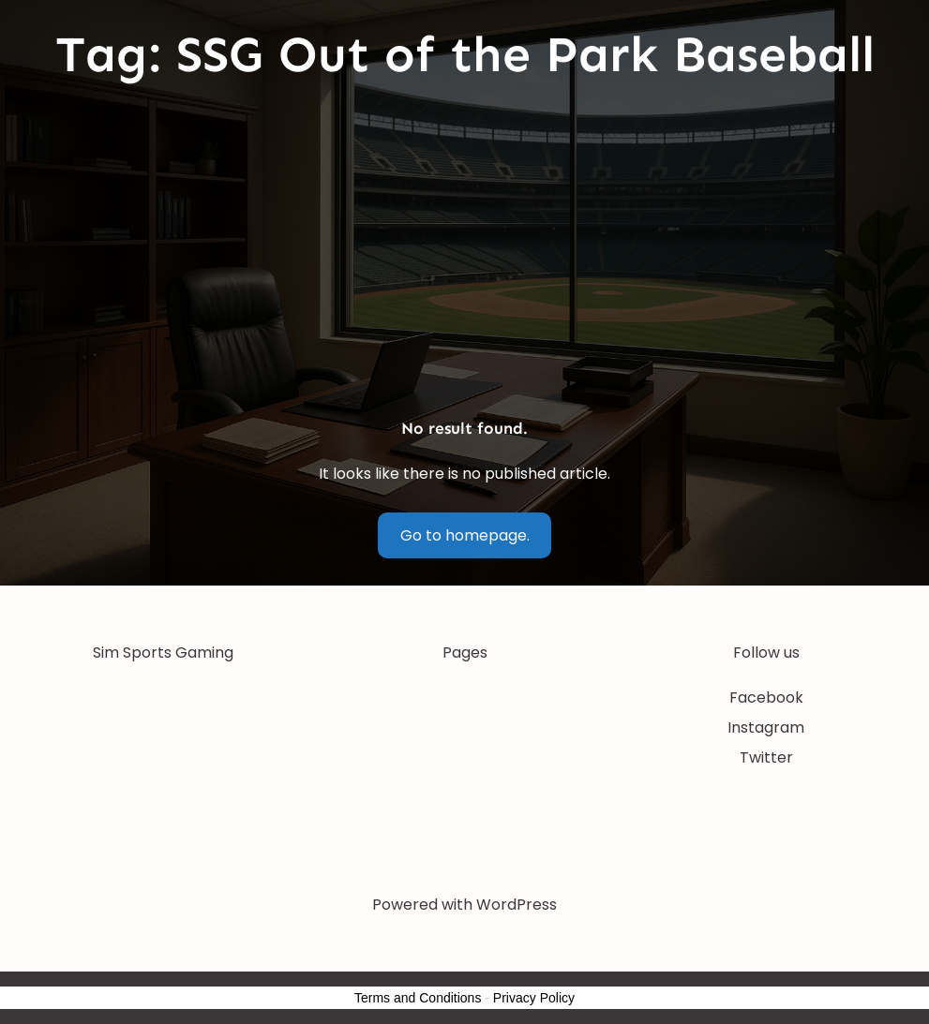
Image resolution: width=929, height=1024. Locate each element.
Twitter (766, 757)
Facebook (766, 697)
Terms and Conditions (417, 997)
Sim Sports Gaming (163, 652)
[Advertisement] (464, 252)
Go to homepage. (465, 535)
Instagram (765, 727)
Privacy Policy (534, 997)
